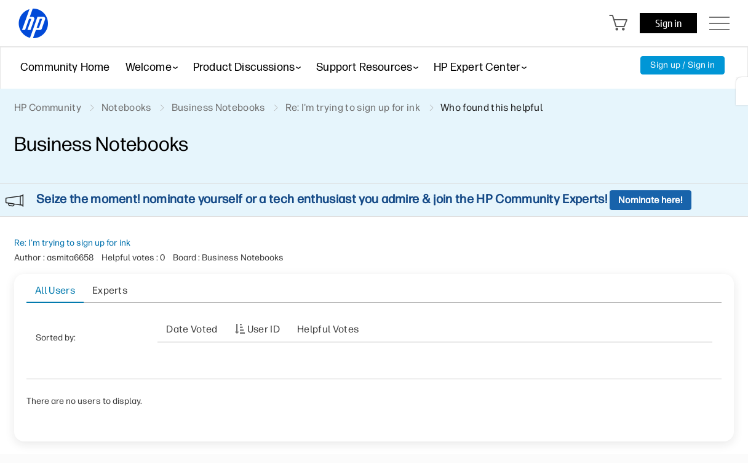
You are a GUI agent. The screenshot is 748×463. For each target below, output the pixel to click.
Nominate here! (650, 200)
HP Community (47, 107)
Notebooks (126, 107)
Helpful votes (328, 329)
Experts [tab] (109, 290)
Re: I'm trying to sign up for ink (72, 243)
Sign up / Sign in (682, 65)
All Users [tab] (55, 290)
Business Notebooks (218, 107)
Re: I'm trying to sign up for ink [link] (353, 107)
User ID (263, 329)
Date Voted (191, 329)
